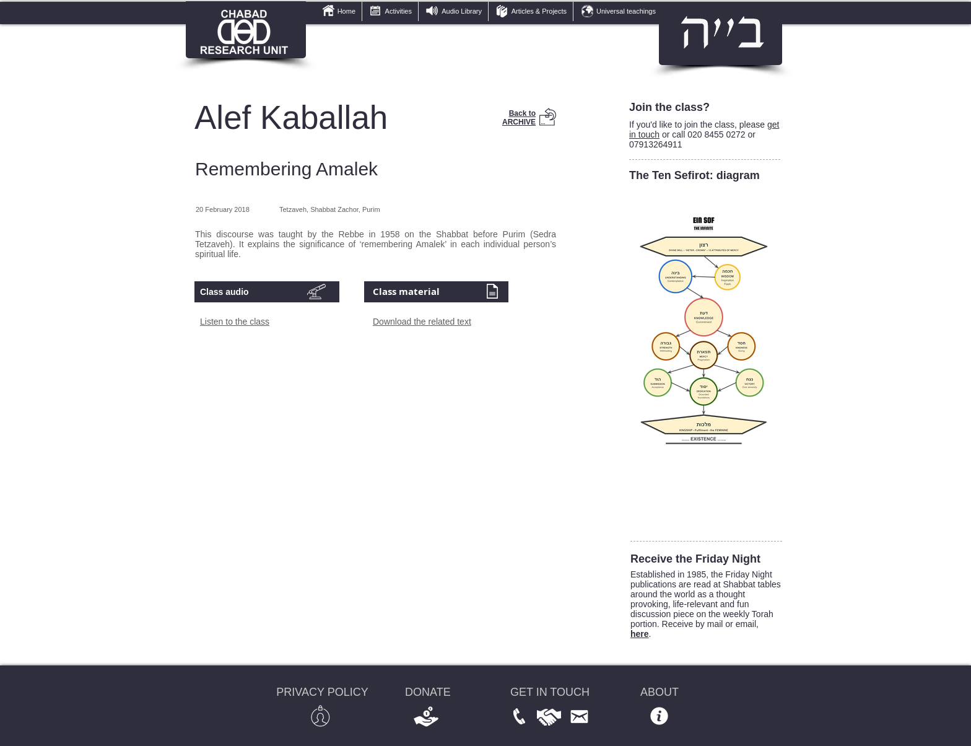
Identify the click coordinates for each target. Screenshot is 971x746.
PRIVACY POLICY (322, 692)
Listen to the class (234, 322)
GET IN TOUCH (550, 692)
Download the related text (422, 322)
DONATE (428, 692)
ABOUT (659, 692)
